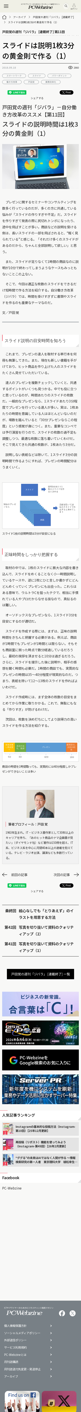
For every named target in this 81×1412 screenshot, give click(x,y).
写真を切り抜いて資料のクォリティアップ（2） (46, 930)
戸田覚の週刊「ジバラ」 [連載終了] (53, 17)
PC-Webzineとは (15, 1354)
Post (66, 92)
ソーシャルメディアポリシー (22, 1333)
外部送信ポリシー (15, 1340)
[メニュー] (6, 6)
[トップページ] (4, 17)
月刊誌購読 (11, 1361)
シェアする (37, 98)
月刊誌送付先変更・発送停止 (22, 1369)
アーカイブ (19, 17)
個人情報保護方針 (15, 1325)
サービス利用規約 (15, 1347)
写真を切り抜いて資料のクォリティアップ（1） (46, 947)
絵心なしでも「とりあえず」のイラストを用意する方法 (46, 914)
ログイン (74, 6)
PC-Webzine (12, 1188)
